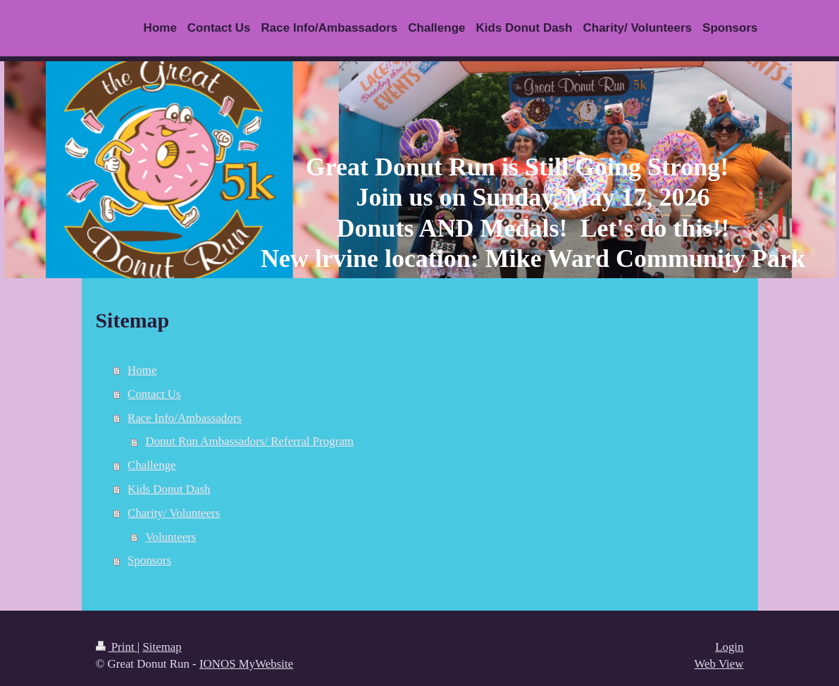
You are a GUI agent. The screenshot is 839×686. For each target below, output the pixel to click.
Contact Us (154, 394)
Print (116, 647)
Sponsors (149, 560)
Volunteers (170, 537)
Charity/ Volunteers (174, 513)
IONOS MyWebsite (246, 664)
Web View (718, 664)
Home (142, 370)
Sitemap (161, 647)
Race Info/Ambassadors (185, 418)
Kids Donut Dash (169, 489)
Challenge (151, 465)
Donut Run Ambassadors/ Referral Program (249, 441)
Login (729, 647)
